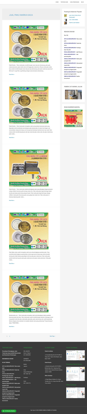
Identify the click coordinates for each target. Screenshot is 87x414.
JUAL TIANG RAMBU (74, 19)
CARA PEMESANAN (74, 2)
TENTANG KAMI (64, 2)
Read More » (12, 74)
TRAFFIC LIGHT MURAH (74, 22)
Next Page (51, 336)
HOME (57, 2)
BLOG (82, 2)
